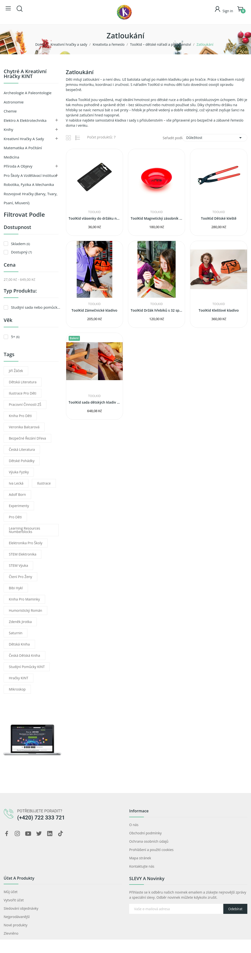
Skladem (20, 243)
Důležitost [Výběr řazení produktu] (214, 138)
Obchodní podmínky (145, 833)
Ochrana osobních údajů (148, 841)
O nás (133, 824)
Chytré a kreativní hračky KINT (25, 74)
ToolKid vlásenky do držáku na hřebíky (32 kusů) (94, 218)
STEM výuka (18, 565)
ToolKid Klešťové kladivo (219, 310)
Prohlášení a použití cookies (151, 849)
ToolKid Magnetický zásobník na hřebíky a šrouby (156, 218)
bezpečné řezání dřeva (27, 438)
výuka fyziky (19, 472)
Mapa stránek (140, 858)
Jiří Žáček (16, 370)
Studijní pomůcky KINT (27, 666)
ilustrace (44, 483)
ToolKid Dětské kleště (219, 218)
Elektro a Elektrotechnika (25, 120)
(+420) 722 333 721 (41, 818)
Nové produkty (15, 925)
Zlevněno (11, 933)
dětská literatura (23, 382)
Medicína (11, 157)
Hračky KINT (18, 678)
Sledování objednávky (21, 908)
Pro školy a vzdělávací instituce (30, 175)
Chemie (10, 111)
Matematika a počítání (23, 147)
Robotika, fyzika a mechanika (29, 184)
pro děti (15, 517)
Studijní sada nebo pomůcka (36, 307)
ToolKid (94, 212)
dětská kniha (19, 644)
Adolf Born (17, 494)
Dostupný (21, 252)
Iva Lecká (16, 483)
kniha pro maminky (24, 599)
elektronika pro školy (25, 543)
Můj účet (11, 891)
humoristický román (25, 610)
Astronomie (14, 102)
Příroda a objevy (18, 166)
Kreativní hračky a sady (24, 138)
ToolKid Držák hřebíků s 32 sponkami (156, 310)
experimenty (19, 505)
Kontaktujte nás (141, 866)
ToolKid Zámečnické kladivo (94, 310)
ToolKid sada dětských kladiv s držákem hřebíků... (94, 402)
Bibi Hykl (16, 588)
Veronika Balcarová (24, 427)
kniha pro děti (20, 415)
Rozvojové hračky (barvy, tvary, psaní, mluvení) (30, 198)
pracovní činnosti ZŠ (25, 404)
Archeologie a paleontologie (27, 92)
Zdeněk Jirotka (20, 621)
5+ (15, 336)
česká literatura (22, 449)
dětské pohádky (22, 460)
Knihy (8, 129)
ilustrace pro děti (22, 393)
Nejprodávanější (17, 916)
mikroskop (17, 689)
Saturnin (15, 633)
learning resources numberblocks (24, 530)
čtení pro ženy (20, 576)
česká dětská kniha (24, 655)
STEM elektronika (22, 554)
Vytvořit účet (14, 900)
